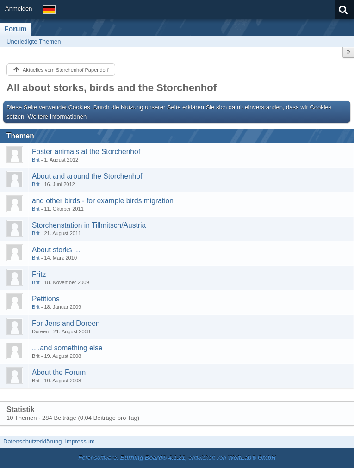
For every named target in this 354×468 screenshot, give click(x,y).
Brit (36, 159)
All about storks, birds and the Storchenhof (111, 88)
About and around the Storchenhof (87, 176)
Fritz (39, 274)
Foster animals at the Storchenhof (86, 152)
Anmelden (18, 8)
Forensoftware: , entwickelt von (176, 457)
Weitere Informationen (57, 116)
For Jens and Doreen (66, 323)
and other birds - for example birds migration (103, 201)
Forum (15, 29)
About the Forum (59, 372)
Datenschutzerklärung (32, 441)
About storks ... (56, 250)
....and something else (67, 348)
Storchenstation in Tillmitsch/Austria (89, 225)
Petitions (46, 299)
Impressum (79, 441)
